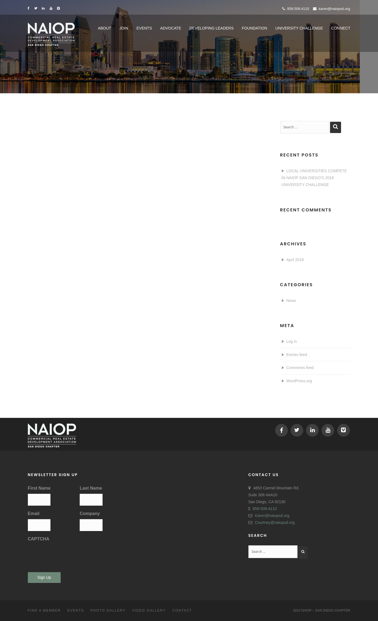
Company (90, 513)
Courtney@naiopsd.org (275, 522)
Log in (291, 341)
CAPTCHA (38, 539)
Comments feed (300, 367)
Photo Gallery (108, 610)
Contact (182, 610)
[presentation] (70, 555)
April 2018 (295, 260)
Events (76, 610)
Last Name (91, 488)
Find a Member (44, 610)
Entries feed (296, 354)
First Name (39, 488)
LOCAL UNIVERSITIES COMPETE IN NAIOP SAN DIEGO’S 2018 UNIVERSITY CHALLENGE (314, 178)
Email (34, 513)
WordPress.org (299, 381)
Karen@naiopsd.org (331, 9)
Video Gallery (149, 610)
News (291, 300)
